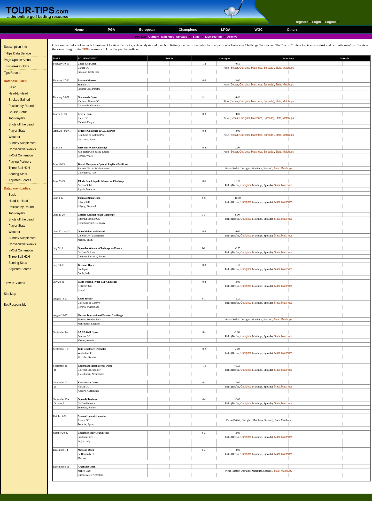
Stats (196, 36)
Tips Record (12, 73)
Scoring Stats (18, 174)
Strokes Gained (19, 99)
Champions (188, 29)
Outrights (244, 67)
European (147, 29)
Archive (232, 36)
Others (292, 29)
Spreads (181, 36)
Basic (12, 87)
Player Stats (17, 130)
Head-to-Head (18, 93)
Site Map (10, 294)
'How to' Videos (14, 283)
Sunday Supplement (22, 143)
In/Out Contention (21, 155)
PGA (111, 29)
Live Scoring (213, 36)
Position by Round (21, 106)
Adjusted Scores (20, 180)
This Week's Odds (16, 66)
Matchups (167, 36)
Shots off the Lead (21, 124)
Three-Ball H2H (19, 168)
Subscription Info (15, 47)
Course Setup (18, 112)
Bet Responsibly (15, 304)
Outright (153, 36)
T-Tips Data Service (17, 53)
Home (79, 29)
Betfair (234, 67)
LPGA (225, 29)
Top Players (17, 118)
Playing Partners (20, 161)
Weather (14, 137)
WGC (258, 29)
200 (85, 49)
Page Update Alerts (17, 60)
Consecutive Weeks (22, 149)
